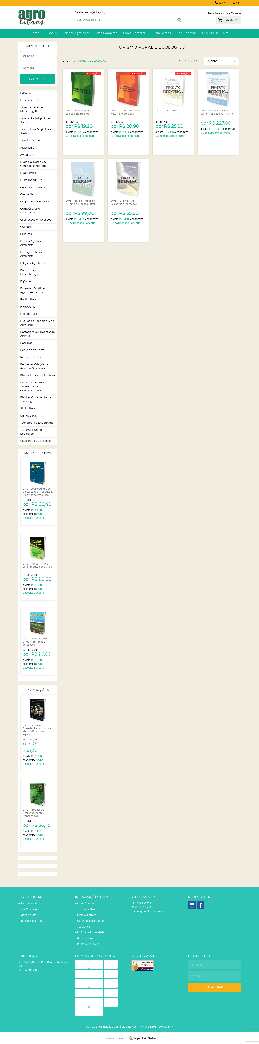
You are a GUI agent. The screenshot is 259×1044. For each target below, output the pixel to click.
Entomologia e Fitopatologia (30, 272)
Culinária (26, 227)
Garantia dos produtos (90, 920)
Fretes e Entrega (87, 915)
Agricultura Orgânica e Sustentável (35, 131)
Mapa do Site (28, 915)
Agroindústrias (30, 140)
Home (34, 33)
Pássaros (26, 343)
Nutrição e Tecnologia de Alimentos (37, 323)
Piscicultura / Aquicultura (37, 375)
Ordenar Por (189, 61)
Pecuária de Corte (32, 350)
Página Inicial (28, 903)
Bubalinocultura (31, 180)
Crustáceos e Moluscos (35, 219)
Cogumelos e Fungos (34, 201)
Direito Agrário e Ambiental (31, 243)
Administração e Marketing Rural (31, 109)
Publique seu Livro (215, 33)
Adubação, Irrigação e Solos (35, 120)
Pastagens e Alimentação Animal (37, 334)
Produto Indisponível (173, 89)
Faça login (101, 12)
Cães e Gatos (29, 194)
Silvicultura (28, 408)
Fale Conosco (233, 13)
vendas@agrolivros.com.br (147, 911)
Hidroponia (27, 306)
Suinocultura (29, 415)
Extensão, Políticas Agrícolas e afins (32, 290)
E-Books (51, 33)
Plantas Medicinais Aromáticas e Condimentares (32, 386)
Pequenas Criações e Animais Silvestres (34, 366)
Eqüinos (25, 281)
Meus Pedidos (216, 13)
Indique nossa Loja (31, 920)
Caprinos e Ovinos (32, 187)
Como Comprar (134, 33)
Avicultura (27, 155)
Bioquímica (28, 173)
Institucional (30, 897)
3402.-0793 (230, 2)
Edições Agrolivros (76, 33)
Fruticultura (28, 299)
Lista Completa (106, 33)
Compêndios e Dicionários (30, 210)
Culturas (26, 234)
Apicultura (27, 147)
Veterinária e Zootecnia (36, 441)
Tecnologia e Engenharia (37, 423)
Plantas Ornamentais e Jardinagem (35, 399)
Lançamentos (29, 100)
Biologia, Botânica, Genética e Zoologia (33, 164)
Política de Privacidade (90, 932)
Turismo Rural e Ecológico (31, 432)
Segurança (83, 926)
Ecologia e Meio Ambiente (31, 254)
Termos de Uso (86, 909)
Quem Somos (161, 33)
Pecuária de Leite (31, 357)
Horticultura (28, 314)
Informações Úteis (92, 897)
